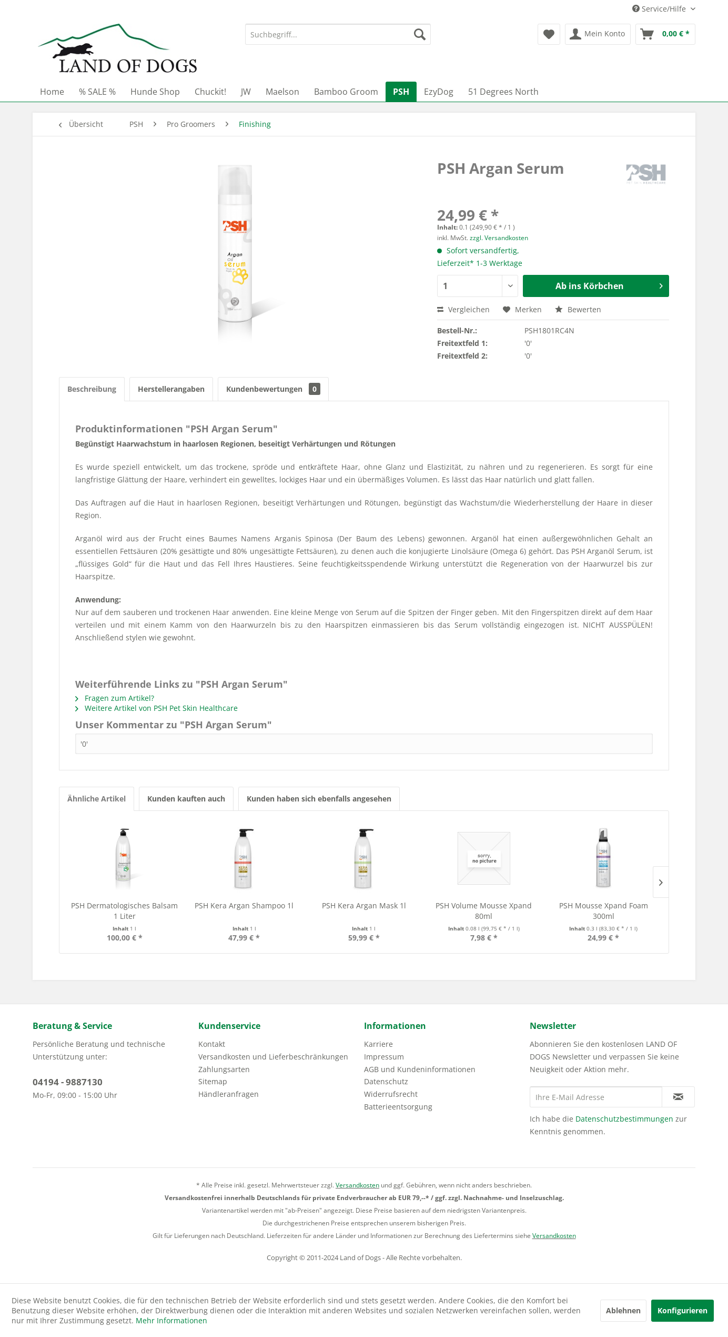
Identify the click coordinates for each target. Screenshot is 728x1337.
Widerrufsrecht (391, 1094)
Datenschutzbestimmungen (624, 1119)
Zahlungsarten (224, 1069)
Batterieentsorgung (398, 1107)
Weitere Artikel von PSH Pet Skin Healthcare (156, 708)
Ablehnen (623, 1310)
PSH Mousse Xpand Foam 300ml (603, 910)
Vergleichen (463, 309)
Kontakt (211, 1044)
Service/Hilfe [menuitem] (660, 9)
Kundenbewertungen (273, 389)
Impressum (384, 1057)
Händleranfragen (228, 1094)
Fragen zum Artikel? (114, 698)
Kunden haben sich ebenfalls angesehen (319, 799)
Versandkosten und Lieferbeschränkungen (273, 1057)
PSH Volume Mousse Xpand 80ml (484, 910)
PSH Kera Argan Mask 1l (364, 905)
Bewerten (578, 309)
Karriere (378, 1044)
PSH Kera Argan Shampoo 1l (244, 905)
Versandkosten (357, 1185)
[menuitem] (338, 34)
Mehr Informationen (171, 1320)
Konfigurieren (682, 1310)
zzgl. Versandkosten (499, 237)
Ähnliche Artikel (96, 799)
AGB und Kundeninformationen (420, 1069)
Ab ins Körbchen (609, 285)
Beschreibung (91, 389)
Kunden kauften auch (186, 799)
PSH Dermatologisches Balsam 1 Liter (124, 910)
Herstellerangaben (171, 389)
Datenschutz (386, 1081)
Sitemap (212, 1081)
